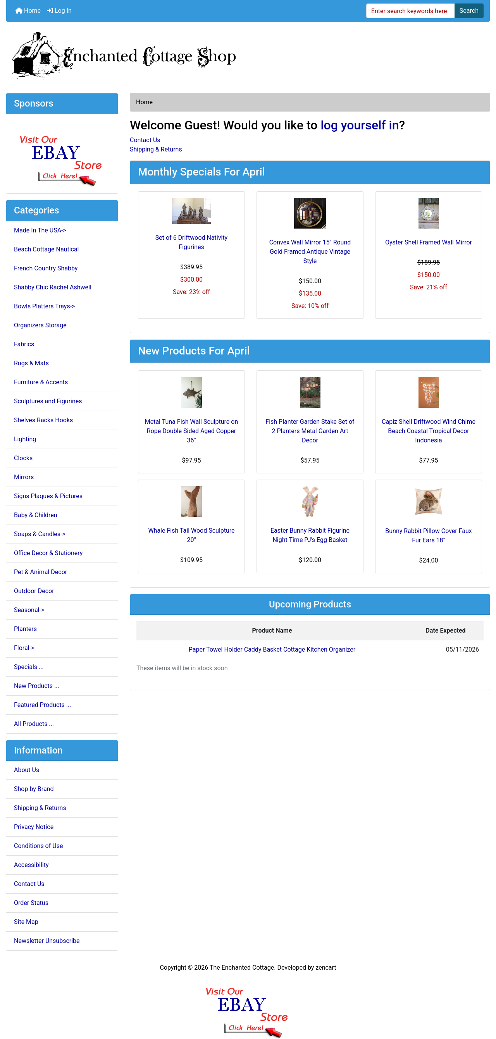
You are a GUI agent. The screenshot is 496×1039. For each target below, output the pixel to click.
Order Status (31, 903)
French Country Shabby (46, 268)
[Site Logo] (248, 54)
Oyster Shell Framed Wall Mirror (428, 242)
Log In (59, 10)
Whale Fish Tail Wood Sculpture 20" (191, 535)
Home (28, 10)
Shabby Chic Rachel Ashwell (52, 287)
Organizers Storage (40, 325)
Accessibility (31, 865)
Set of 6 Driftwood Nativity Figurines (191, 242)
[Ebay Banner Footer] (248, 1005)
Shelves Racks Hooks (43, 420)
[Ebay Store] (62, 153)
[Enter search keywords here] (410, 10)
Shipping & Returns (40, 808)
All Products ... (34, 724)
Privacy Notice (33, 827)
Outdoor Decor (34, 591)
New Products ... (36, 686)
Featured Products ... (42, 705)
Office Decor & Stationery (48, 553)
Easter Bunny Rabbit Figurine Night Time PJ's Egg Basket (310, 535)
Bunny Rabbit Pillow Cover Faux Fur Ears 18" (428, 535)
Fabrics (24, 344)
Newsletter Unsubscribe (47, 940)
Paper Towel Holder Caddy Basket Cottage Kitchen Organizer (272, 649)
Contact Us (29, 884)
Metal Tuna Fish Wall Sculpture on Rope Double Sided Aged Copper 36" (191, 431)
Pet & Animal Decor (40, 572)
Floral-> (24, 648)
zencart (325, 967)
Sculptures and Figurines (48, 401)
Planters (25, 629)
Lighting (25, 439)
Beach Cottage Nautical (46, 249)
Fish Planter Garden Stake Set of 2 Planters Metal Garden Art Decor (309, 431)
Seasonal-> (29, 610)
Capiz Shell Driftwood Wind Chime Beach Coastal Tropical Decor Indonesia (428, 431)
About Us (26, 770)
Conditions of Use (38, 846)
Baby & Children (35, 515)
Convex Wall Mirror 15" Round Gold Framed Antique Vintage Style (310, 252)
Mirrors (24, 477)
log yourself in (359, 125)
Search (469, 10)
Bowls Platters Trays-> (44, 306)
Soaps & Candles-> (39, 534)
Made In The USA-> (40, 230)
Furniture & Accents (41, 382)
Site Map (26, 921)
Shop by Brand (33, 789)
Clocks (23, 458)
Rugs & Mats (31, 363)
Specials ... (29, 667)
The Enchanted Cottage (242, 967)
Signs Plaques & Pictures (48, 496)
